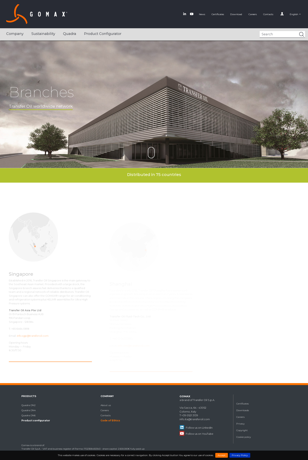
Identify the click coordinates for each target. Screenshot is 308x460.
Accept (222, 455)
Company (15, 34)
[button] (295, 14)
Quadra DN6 (28, 415)
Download (236, 14)
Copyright (242, 430)
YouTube (207, 433)
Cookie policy (243, 436)
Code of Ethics (110, 420)
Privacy (240, 423)
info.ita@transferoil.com (195, 419)
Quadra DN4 (28, 410)
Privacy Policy (240, 455)
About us (106, 405)
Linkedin (207, 427)
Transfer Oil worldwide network (41, 106)
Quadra (69, 34)
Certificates (217, 14)
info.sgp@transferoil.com (33, 340)
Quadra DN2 (28, 405)
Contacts (268, 14)
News (202, 14)
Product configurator (102, 34)
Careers (252, 14)
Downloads (242, 410)
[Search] (282, 34)
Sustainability (43, 34)
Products (28, 396)
